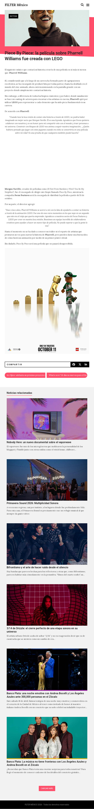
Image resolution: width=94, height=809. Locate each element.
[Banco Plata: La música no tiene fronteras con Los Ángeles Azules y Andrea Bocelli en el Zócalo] (47, 748)
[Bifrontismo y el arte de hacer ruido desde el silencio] (47, 552)
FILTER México (16, 5)
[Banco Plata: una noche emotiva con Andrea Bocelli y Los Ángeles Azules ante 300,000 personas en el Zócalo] (47, 681)
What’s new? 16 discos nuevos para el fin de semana (68, 375)
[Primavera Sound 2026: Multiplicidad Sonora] (47, 490)
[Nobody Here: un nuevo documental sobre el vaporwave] (47, 427)
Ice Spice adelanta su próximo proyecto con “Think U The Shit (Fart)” (26, 375)
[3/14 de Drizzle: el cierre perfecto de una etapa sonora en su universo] (47, 615)
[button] (82, 4)
